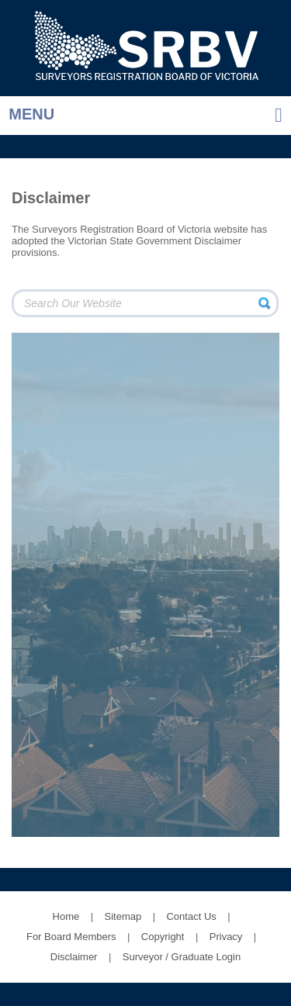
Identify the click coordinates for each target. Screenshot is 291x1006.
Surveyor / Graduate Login (182, 957)
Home (66, 916)
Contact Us (191, 916)
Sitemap (123, 916)
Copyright (163, 936)
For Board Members (71, 936)
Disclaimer (74, 957)
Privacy (226, 936)
